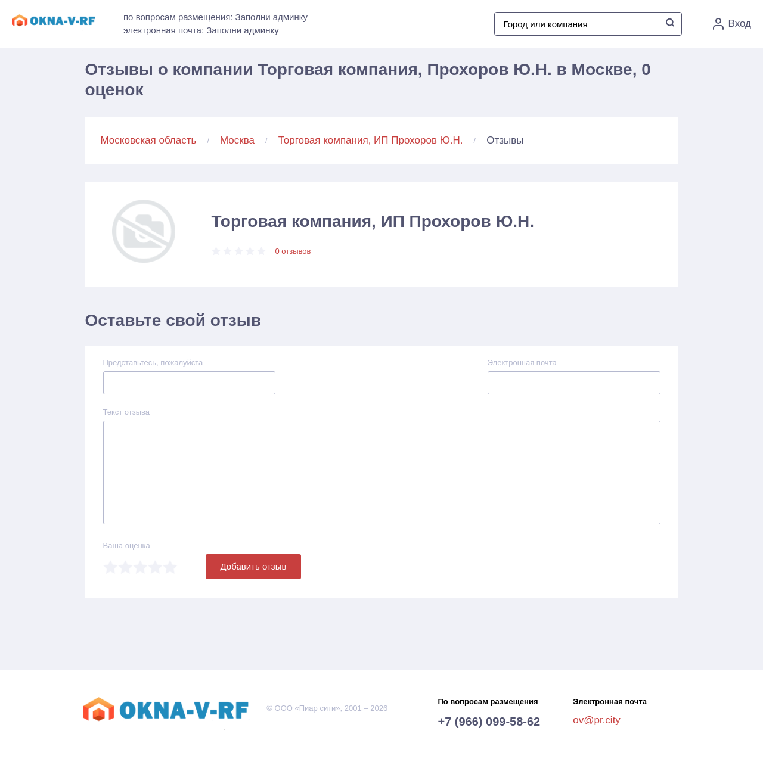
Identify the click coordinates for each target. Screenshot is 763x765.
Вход (732, 24)
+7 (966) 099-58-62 (489, 721)
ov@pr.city (597, 720)
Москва (237, 140)
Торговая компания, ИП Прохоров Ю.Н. (370, 140)
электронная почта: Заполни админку (201, 30)
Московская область (149, 140)
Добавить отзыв (254, 566)
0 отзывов (293, 251)
